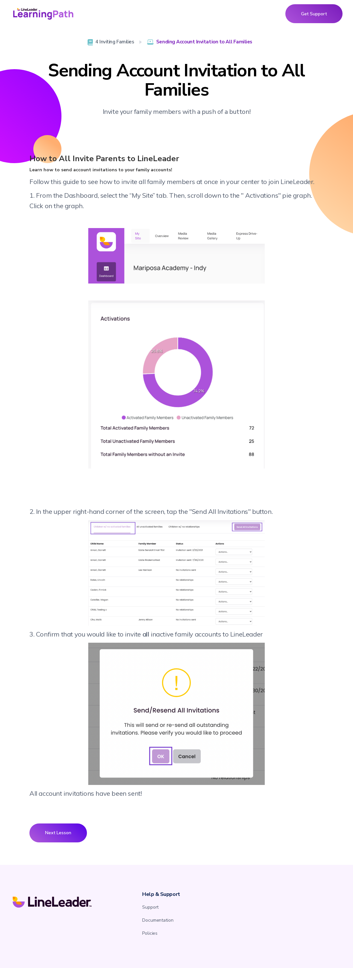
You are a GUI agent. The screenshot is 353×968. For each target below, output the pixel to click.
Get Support (314, 14)
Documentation (157, 920)
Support (150, 907)
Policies (150, 933)
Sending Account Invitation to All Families (204, 41)
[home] (43, 13)
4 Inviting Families (114, 41)
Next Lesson (58, 833)
